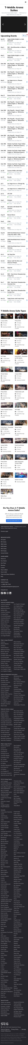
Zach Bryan (17, 996)
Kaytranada (17, 811)
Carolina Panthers (5, 612)
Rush (15, 935)
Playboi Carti (17, 920)
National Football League (7, 602)
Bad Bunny (4, 837)
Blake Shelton (4, 855)
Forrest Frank (4, 945)
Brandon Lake (4, 862)
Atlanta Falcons (5, 606)
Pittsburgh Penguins (19, 720)
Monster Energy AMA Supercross (19, 876)
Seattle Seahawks (18, 625)
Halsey (2, 953)
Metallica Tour (17, 870)
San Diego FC (17, 762)
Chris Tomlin (4, 894)
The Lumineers (17, 969)
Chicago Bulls (4, 684)
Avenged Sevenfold (6, 831)
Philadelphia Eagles (19, 619)
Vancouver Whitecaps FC (19, 775)
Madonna (16, 847)
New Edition (17, 891)
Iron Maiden (4, 963)
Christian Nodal (5, 895)
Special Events (4, 1000)
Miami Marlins (17, 641)
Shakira (16, 943)
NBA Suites (4, 544)
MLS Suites (3, 551)
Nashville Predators (6, 740)
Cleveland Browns (5, 618)
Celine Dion (4, 886)
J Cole (2, 967)
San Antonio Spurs (18, 699)
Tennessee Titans (18, 631)
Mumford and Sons (19, 883)
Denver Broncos (5, 622)
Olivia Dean (17, 900)
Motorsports (4, 1012)
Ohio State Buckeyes (19, 790)
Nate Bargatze (17, 889)
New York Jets (17, 617)
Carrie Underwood (5, 884)
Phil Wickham (17, 914)
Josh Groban (4, 982)
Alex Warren (4, 823)
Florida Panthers (5, 732)
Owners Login (4, 531)
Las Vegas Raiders (5, 635)
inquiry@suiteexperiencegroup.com (10, 586)
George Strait (4, 947)
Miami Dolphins (18, 608)
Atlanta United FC (5, 745)
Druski (2, 930)
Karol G (3, 995)
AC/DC (2, 814)
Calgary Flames (5, 717)
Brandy (3, 864)
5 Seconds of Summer (6, 812)
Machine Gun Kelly (18, 845)
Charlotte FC (4, 751)
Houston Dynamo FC (6, 765)
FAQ (2, 576)
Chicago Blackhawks (6, 721)
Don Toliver (4, 926)
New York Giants (18, 616)
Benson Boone (4, 841)
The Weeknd (17, 971)
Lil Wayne (16, 827)
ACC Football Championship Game (6, 782)
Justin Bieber (4, 986)
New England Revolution (17, 746)
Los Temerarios (18, 833)
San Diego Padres (18, 655)
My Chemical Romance (17, 886)
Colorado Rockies (5, 661)
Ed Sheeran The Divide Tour (7, 933)
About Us (3, 558)
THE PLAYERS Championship (17, 1005)
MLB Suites (4, 546)
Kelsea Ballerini (18, 815)
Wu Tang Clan (17, 990)
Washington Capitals (19, 738)
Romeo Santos (17, 931)
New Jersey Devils (18, 710)
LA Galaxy (3, 769)
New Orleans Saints (19, 614)
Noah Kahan (17, 897)
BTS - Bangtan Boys (6, 835)
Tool (15, 976)
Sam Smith (16, 939)
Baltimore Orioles (5, 649)
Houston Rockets (5, 696)
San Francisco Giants (19, 657)
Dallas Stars (4, 726)
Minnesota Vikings (18, 610)
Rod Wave (16, 928)
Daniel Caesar (4, 905)
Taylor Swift (17, 961)
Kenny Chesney (18, 819)
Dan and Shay (4, 903)
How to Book (4, 569)
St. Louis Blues (17, 726)
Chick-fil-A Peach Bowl (5, 802)
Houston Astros (5, 665)
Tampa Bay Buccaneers (17, 628)
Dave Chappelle (5, 907)
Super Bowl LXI (18, 636)
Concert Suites (4, 553)
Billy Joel (3, 849)
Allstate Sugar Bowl (6, 785)
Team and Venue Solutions (8, 574)
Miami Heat (4, 705)
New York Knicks (18, 683)
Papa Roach (17, 902)
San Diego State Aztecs (18, 802)
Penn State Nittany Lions (19, 793)
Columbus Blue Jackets (7, 724)
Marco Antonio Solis (19, 856)
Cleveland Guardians (6, 659)
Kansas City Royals (6, 667)
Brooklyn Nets (4, 680)
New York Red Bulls (19, 752)
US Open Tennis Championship (18, 1012)
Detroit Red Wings (5, 728)
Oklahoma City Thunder (18, 686)
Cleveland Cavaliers (6, 686)
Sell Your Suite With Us (14, 520)
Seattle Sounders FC (19, 766)
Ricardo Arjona (18, 926)
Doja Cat (3, 924)
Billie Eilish (3, 847)
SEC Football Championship (17, 799)
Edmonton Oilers (5, 730)
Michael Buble (17, 872)
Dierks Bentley (4, 915)
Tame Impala (17, 957)
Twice (15, 982)
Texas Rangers (17, 665)
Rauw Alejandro (18, 924)
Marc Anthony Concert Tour (19, 853)
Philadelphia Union (19, 756)
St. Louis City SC (18, 770)
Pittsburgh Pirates (18, 653)
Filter (25, 35)
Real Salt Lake (17, 760)
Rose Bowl (16, 796)
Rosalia (16, 933)
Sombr (15, 949)
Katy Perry (3, 997)
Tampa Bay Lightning (19, 728)
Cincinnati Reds (5, 657)
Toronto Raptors (18, 701)
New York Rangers (18, 714)
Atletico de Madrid (5, 1002)
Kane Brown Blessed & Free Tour (7, 992)
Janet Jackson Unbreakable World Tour (6, 972)
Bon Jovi (3, 859)
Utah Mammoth (18, 732)
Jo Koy (2, 978)
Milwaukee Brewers (19, 643)
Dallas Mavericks (5, 688)
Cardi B (3, 880)
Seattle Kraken (17, 724)
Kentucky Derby (5, 1010)
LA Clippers (4, 700)
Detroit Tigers (4, 663)
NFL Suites (3, 542)
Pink (15, 918)
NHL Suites (3, 548)
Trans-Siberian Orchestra (17, 979)
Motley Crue (17, 881)
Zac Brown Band (18, 994)
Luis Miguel (17, 837)
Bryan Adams (4, 872)
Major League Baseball (7, 640)
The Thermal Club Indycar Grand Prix (18, 1008)
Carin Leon (3, 882)
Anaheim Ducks (5, 711)
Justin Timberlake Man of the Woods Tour (6, 988)
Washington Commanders (17, 634)
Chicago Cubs (4, 653)
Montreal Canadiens (6, 738)
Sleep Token (17, 947)
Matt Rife (16, 862)
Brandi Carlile (4, 861)
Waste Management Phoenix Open (19, 1015)
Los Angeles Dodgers (6, 671)
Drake (2, 928)
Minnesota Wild (5, 736)
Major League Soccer (6, 744)
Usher (15, 986)
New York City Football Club (17, 750)
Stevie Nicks (17, 951)
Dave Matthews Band (6, 909)
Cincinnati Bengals (6, 616)
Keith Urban (17, 813)
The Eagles (16, 967)
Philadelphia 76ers (18, 691)
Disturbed (3, 922)
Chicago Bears (4, 614)
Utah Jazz (16, 703)
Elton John (3, 936)
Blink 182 (3, 857)
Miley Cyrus (17, 874)
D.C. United (3, 759)
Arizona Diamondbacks (5, 642)
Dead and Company (6, 911)
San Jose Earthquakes (19, 764)
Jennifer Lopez (4, 976)
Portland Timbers (18, 758)
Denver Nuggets (5, 690)
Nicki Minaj (16, 893)
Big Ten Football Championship (5, 795)
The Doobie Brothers (19, 965)
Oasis (15, 898)
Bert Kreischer (4, 843)
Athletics (3, 645)
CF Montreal (4, 749)
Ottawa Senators (18, 716)
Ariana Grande (4, 827)
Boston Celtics (4, 678)
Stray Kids (16, 953)
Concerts (3, 810)
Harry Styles (4, 955)
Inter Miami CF (4, 767)
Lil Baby (16, 825)
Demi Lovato (4, 913)
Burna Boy (3, 874)
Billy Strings (4, 851)
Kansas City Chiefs (5, 633)
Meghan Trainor (18, 866)
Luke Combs (17, 843)
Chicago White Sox (6, 655)
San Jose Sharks (18, 722)
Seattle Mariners (18, 659)
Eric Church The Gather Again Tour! (6, 940)
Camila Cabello (5, 876)
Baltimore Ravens (5, 608)
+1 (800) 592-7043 (6, 584)
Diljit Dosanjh (4, 917)
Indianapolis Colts (5, 629)
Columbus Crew (5, 757)
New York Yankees (18, 649)
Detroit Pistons (4, 692)
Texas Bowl (17, 805)
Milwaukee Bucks (18, 676)
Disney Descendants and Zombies (6, 919)
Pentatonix (16, 912)
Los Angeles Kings (5, 734)
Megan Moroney (18, 864)
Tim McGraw (17, 974)
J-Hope (2, 969)
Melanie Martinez (18, 868)
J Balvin (3, 965)
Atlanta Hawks (5, 676)
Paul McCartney (18, 904)
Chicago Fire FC (5, 753)
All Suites (3, 539)
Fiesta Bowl (17, 785)
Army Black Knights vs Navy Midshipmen (6, 787)
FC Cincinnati (4, 761)
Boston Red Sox (5, 651)
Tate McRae (17, 959)
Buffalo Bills (4, 610)
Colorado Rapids (5, 755)
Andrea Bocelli (4, 825)
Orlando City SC (18, 754)
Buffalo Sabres (4, 715)
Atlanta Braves (5, 647)
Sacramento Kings (18, 697)
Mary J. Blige (17, 860)
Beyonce (3, 845)
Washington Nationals (19, 669)
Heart (2, 957)
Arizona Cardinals (5, 604)
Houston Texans (5, 628)
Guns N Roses (4, 951)
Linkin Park (17, 829)
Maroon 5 (16, 858)
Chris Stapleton (5, 891)
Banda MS (3, 839)
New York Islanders (19, 712)
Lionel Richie (17, 831)
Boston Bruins (4, 713)
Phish (15, 916)
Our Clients (4, 561)
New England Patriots (19, 612)
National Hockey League (7, 709)
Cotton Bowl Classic (19, 783)
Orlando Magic (17, 689)
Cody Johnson (4, 897)
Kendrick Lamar (18, 817)
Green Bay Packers (6, 626)
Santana (16, 941)
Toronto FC (16, 772)
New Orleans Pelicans (19, 681)
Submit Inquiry (4, 582)
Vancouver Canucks (19, 734)
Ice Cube (3, 959)
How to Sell (4, 572)
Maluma (16, 849)
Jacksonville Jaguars (6, 631)
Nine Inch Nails (18, 895)
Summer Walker (18, 955)
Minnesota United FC (6, 773)
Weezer (16, 988)
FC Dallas (3, 763)
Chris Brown (4, 890)
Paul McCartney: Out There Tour (19, 907)
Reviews (3, 565)
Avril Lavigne (4, 833)
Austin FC (3, 747)
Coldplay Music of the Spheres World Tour (6, 900)
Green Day (3, 949)
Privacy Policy (15, 1029)
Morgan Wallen (18, 879)
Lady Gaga (16, 821)
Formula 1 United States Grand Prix (5, 1007)
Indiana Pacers (5, 698)
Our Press (3, 563)
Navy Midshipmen (18, 789)
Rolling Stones (17, 929)
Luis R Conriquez (18, 839)
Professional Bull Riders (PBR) (5, 1014)
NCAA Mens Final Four (19, 786)
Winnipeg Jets (17, 740)
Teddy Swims (17, 963)
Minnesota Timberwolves (17, 678)
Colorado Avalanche (6, 722)
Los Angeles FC (5, 771)
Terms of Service (5, 1029)
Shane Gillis (17, 945)
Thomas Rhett (17, 973)
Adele (2, 819)
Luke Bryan (17, 841)
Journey (3, 984)
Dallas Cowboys (5, 620)
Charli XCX (3, 888)
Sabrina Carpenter (18, 937)
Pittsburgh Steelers (18, 621)
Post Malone (17, 922)
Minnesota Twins (18, 645)
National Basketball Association (9, 674)
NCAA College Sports (6, 779)
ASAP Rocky (4, 816)
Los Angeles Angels (6, 669)
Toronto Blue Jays (18, 667)
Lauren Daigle (17, 823)
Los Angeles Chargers (19, 604)
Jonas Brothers (4, 980)
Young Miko (17, 992)
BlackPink (3, 853)
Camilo (2, 878)
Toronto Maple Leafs (19, 730)
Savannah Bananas (19, 1002)
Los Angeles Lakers (6, 702)
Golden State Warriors (6, 694)
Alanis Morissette (5, 821)
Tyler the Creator (18, 984)
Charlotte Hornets (5, 682)
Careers (3, 567)
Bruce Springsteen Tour (5, 867)
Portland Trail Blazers (19, 695)
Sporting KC (17, 768)
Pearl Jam (16, 910)
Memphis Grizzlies (5, 703)
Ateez (2, 829)
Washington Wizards (19, 705)
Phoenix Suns (17, 693)
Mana (15, 850)
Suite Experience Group (7, 526)
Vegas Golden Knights (12, 12)
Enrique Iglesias (5, 938)
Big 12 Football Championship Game (6, 791)
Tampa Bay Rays (18, 663)
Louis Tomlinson (18, 835)
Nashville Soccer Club (6, 775)
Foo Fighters (4, 943)
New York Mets (17, 647)
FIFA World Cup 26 (6, 1004)
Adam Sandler (4, 818)
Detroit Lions (4, 624)
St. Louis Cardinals (18, 661)
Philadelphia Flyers (19, 718)
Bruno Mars (4, 870)
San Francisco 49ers (19, 623)
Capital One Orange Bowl (6, 798)
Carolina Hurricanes (6, 719)
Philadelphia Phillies (19, 651)
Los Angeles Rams (18, 606)
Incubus (3, 961)
